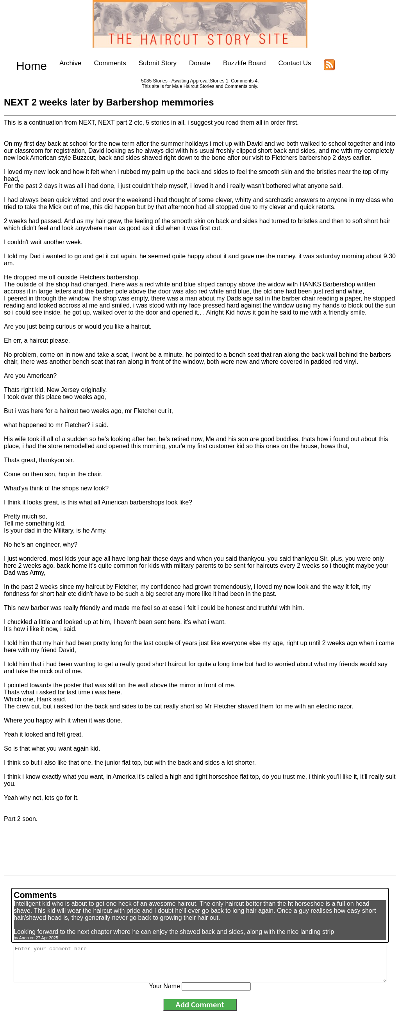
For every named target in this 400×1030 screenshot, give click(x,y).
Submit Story (145, 63)
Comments (97, 63)
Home (25, 63)
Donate (187, 63)
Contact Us (282, 63)
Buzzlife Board (231, 63)
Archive (57, 63)
